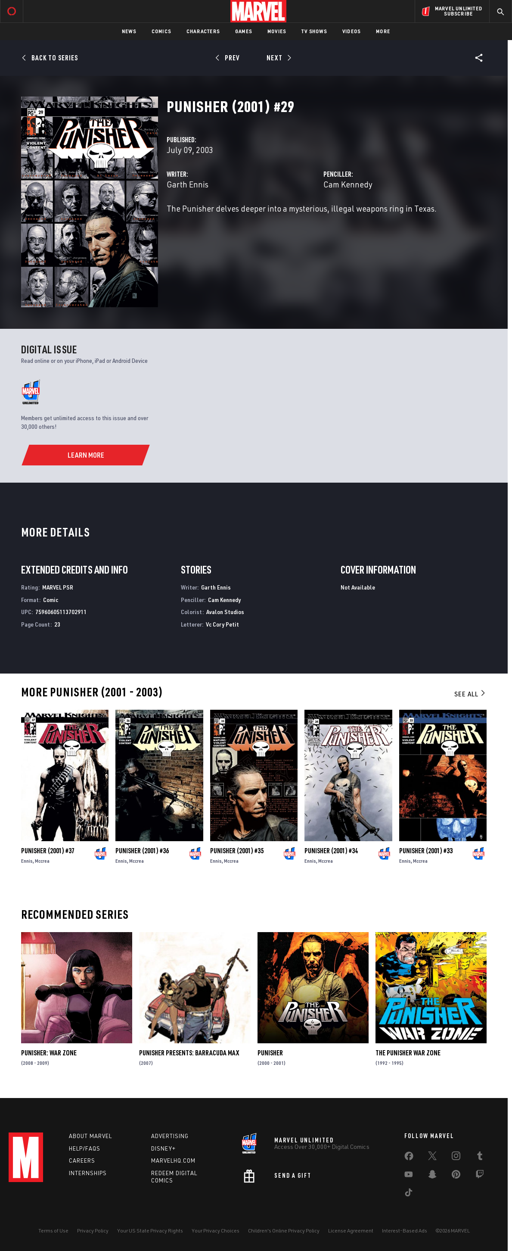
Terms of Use (53, 1230)
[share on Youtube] (408, 1176)
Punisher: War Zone (49, 1052)
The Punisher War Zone (408, 1052)
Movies (276, 31)
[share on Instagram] (456, 1157)
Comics (161, 31)
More (383, 31)
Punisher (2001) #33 (426, 850)
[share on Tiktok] (408, 1194)
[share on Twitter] (432, 1157)
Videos (351, 31)
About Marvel (90, 1135)
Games (243, 31)
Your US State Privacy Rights (150, 1230)
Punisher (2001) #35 (237, 850)
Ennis (27, 861)
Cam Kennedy (347, 184)
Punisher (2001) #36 (142, 850)
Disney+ (163, 1148)
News (129, 31)
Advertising (170, 1135)
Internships (88, 1173)
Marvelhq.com (173, 1160)
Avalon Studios (225, 611)
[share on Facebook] (408, 1158)
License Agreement (350, 1230)
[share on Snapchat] (432, 1176)
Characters (203, 31)
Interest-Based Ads (404, 1230)
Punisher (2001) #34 (331, 850)
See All (470, 693)
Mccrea (42, 861)
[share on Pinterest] (456, 1176)
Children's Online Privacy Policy (284, 1230)
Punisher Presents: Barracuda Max (189, 1052)
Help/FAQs (84, 1148)
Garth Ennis (187, 184)
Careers (82, 1160)
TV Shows (314, 31)
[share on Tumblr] (479, 1157)
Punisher (270, 1052)
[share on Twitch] (479, 1176)
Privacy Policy (93, 1230)
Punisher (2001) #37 (47, 850)
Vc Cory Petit (222, 624)
